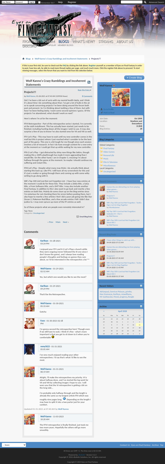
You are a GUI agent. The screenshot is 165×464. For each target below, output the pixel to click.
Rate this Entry (84, 90)
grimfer (128, 291)
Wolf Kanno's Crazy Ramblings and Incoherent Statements (61, 58)
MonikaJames (114, 207)
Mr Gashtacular (106, 297)
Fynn (42, 320)
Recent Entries (30, 45)
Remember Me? (46, 3)
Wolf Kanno (45, 268)
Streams (105, 41)
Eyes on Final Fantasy (141, 445)
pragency (123, 297)
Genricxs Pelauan (117, 291)
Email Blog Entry (84, 216)
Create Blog (134, 77)
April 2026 (122, 311)
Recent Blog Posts (108, 234)
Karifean (44, 240)
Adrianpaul (104, 291)
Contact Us (125, 445)
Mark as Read (107, 112)
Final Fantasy (108, 148)
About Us (125, 41)
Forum (49, 41)
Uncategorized (38, 213)
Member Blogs (65, 45)
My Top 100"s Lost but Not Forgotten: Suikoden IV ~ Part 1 (121, 212)
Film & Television (110, 162)
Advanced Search (156, 2)
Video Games (108, 152)
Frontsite (30, 41)
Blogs (64, 41)
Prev (51, 222)
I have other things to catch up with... (121, 240)
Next (65, 222)
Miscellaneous (109, 165)
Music (105, 158)
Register (72, 2)
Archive (155, 445)
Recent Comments (108, 181)
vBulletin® (82, 455)
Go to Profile (107, 109)
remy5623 (45, 346)
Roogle (131, 297)
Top (161, 445)
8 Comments (87, 96)
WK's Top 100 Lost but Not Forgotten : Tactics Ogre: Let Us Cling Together (124, 204)
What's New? (83, 41)
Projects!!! (111, 196)
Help (60, 2)
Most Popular (48, 45)
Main (58, 222)
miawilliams (126, 294)
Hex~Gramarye (106, 294)
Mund (116, 297)
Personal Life (108, 155)
